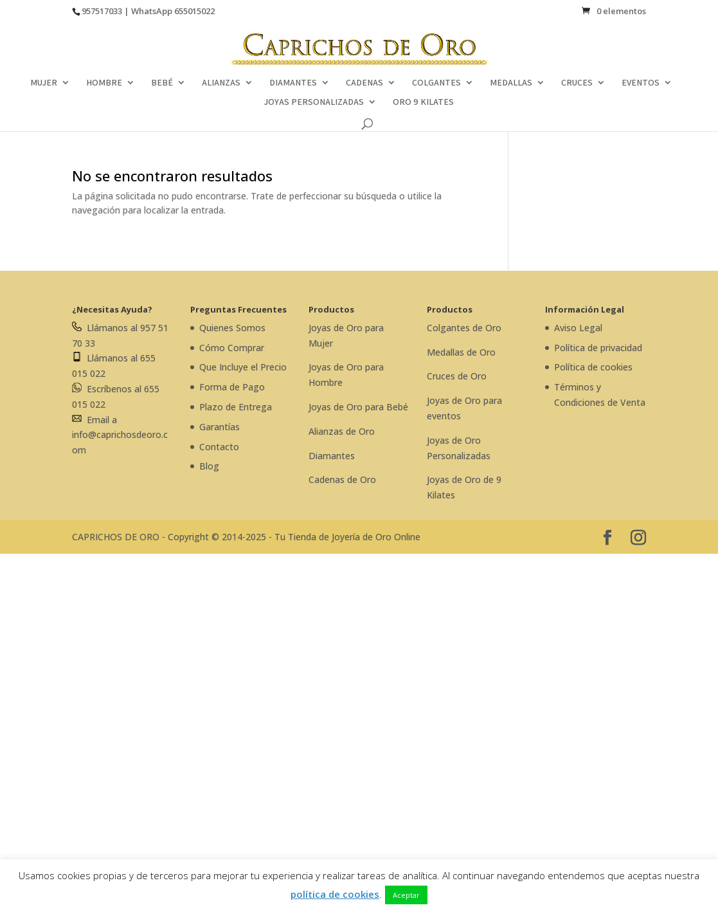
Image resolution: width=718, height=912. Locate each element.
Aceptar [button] (406, 895)
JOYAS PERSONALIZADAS (314, 102)
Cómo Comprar (231, 348)
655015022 (194, 11)
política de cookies (335, 894)
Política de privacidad (598, 348)
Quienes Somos (232, 328)
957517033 (102, 11)
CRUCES (577, 83)
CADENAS (364, 83)
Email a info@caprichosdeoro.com (120, 435)
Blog (209, 466)
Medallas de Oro (461, 352)
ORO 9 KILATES (423, 102)
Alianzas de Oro (342, 431)
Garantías (219, 427)
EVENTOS (641, 83)
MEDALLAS (511, 83)
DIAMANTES (293, 83)
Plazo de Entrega (235, 407)
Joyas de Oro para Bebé (358, 407)
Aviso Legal (578, 328)
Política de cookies (593, 367)
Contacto (219, 447)
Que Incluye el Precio (243, 367)
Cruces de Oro (457, 376)
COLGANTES (436, 83)
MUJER (43, 83)
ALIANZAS (221, 83)
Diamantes (332, 456)
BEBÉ (162, 83)
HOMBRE (104, 83)
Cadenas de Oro (342, 479)
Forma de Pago (232, 387)
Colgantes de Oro (464, 328)
